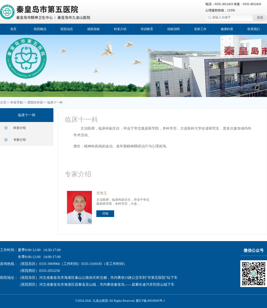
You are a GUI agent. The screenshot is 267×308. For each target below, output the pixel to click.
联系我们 (253, 29)
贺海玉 (101, 193)
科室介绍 (120, 29)
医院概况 (40, 29)
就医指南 (93, 29)
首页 (13, 29)
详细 (105, 213)
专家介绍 (19, 139)
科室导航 (16, 102)
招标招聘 (173, 29)
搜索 (260, 17)
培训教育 (147, 29)
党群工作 (200, 29)
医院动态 (67, 29)
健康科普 (227, 29)
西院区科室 (35, 102)
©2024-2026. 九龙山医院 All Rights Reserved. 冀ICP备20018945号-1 (120, 300)
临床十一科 (55, 102)
